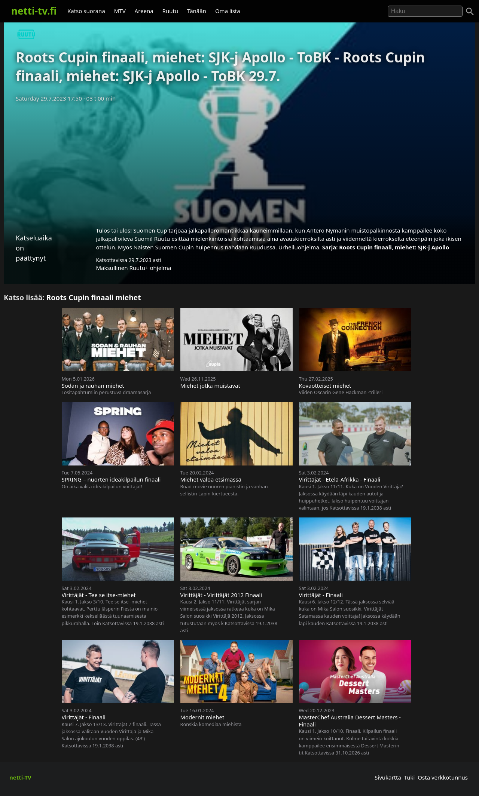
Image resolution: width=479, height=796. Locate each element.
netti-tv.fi (34, 11)
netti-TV (20, 777)
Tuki (409, 777)
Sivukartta (388, 777)
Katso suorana (86, 11)
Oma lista (227, 11)
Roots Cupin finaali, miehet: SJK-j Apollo (394, 247)
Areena (144, 11)
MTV (120, 11)
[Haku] (470, 12)
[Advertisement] (239, 162)
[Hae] (425, 11)
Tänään (196, 11)
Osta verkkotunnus (443, 777)
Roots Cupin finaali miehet (93, 297)
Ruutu (170, 11)
